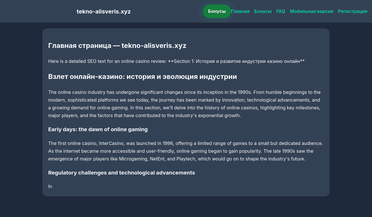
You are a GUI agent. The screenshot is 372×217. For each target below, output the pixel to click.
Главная (240, 11)
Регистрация (352, 11)
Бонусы (217, 11)
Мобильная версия (312, 11)
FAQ (280, 11)
